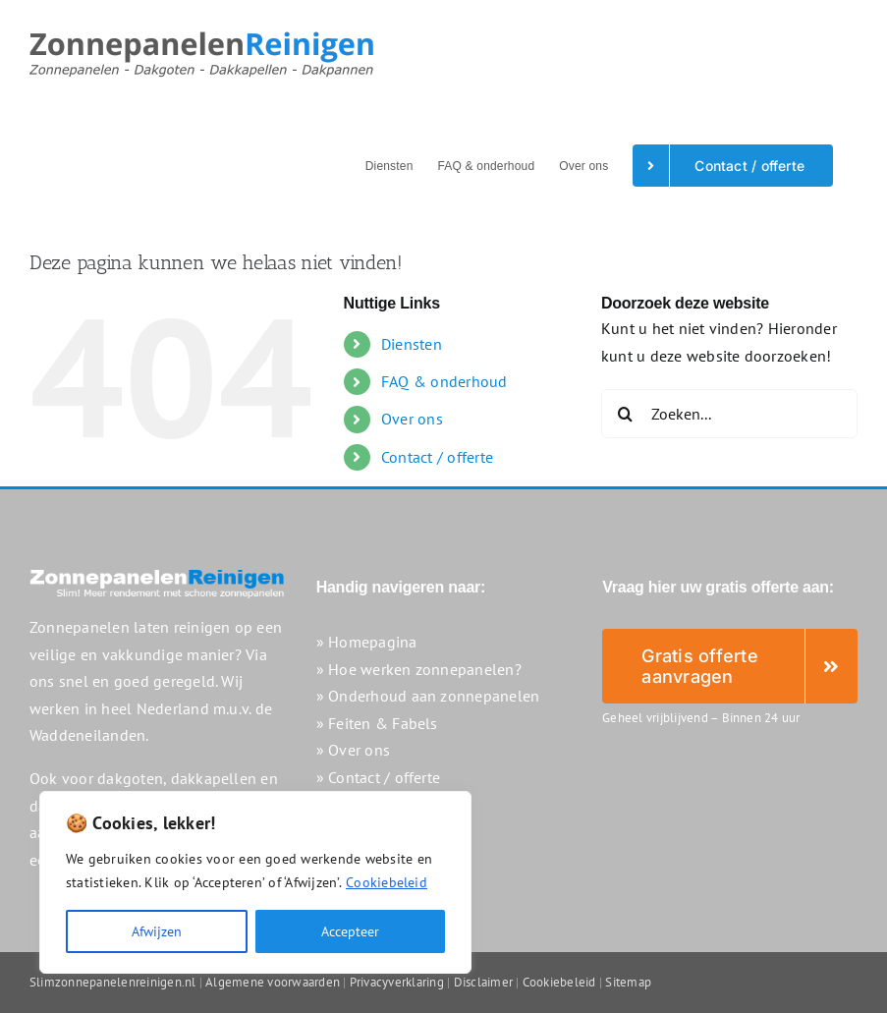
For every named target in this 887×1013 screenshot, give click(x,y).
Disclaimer (483, 982)
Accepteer (350, 931)
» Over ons (353, 750)
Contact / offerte (437, 457)
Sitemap (628, 982)
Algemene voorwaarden (272, 982)
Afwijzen (157, 931)
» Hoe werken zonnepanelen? (419, 669)
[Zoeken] (625, 413)
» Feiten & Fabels (377, 723)
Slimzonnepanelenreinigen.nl (112, 982)
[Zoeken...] (729, 413)
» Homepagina (366, 641)
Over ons (412, 418)
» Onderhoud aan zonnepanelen (428, 695)
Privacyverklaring (397, 982)
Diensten (411, 344)
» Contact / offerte (378, 777)
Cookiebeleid (386, 882)
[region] (255, 882)
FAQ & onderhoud (444, 381)
